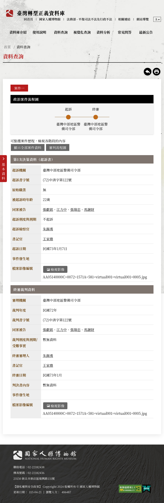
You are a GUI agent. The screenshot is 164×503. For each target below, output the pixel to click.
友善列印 (156, 71)
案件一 (19, 88)
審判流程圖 (57, 147)
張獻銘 (48, 209)
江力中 (62, 209)
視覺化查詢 (82, 32)
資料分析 (103, 32)
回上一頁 (147, 71)
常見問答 (125, 32)
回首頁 (28, 19)
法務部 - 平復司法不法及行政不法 (89, 19)
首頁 (7, 46)
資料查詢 (61, 32)
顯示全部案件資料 (27, 147)
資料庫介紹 (18, 32)
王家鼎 (48, 238)
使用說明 (39, 32)
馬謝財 (89, 209)
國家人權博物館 (50, 19)
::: (2, 3)
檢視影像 (55, 269)
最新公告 (146, 32)
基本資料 (3, 171)
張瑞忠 (75, 209)
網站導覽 (143, 19)
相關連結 (124, 19)
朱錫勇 (48, 228)
